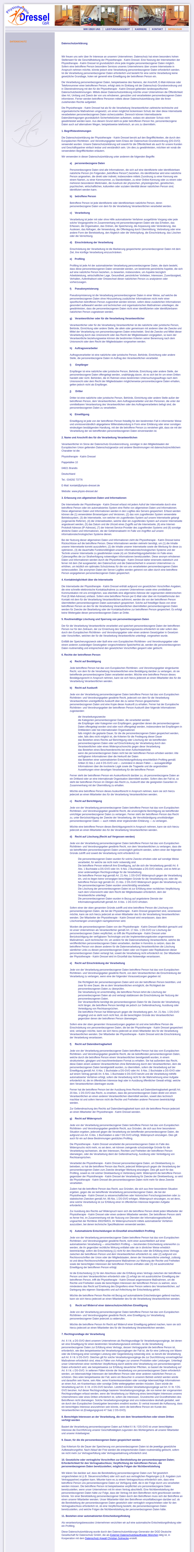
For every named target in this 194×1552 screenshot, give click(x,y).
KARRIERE (141, 29)
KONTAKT (157, 29)
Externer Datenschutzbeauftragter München (134, 1535)
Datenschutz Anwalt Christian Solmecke (107, 1538)
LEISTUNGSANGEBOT (117, 29)
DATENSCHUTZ (18, 41)
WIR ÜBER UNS (91, 29)
